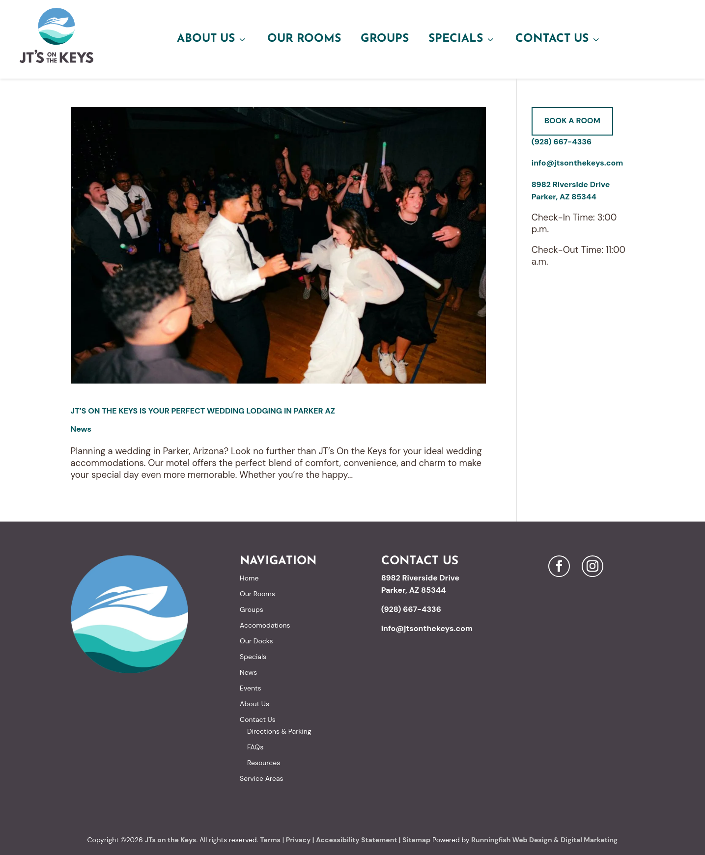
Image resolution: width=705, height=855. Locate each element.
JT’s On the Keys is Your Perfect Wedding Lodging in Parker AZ (203, 411)
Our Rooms (304, 39)
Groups (385, 39)
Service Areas (261, 778)
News (81, 429)
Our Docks (256, 640)
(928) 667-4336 (562, 142)
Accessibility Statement (356, 839)
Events (250, 688)
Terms (270, 839)
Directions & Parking (279, 731)
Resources (263, 762)
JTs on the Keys (171, 839)
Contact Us (558, 39)
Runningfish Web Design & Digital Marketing (544, 839)
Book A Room (572, 120)
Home (249, 578)
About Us (212, 39)
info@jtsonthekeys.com (577, 163)
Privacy (298, 839)
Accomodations (265, 625)
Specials (462, 39)
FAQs (255, 747)
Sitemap (416, 839)
